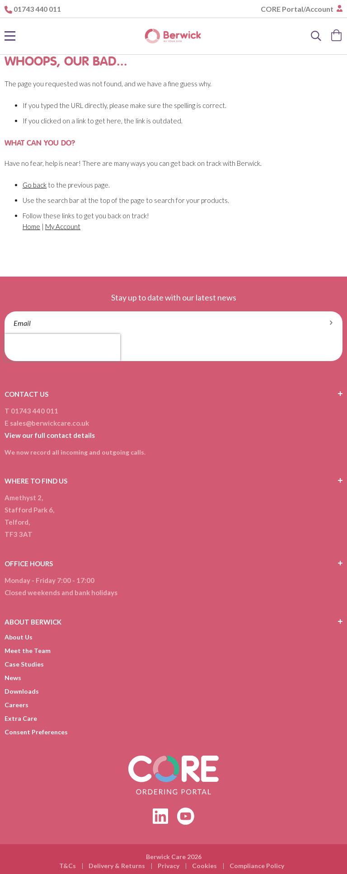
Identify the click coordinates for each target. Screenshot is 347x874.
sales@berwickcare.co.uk (49, 423)
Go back (35, 185)
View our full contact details (50, 435)
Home (31, 226)
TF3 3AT (19, 534)
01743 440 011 (37, 9)
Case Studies (24, 664)
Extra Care (21, 718)
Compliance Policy (257, 865)
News (13, 677)
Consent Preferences (36, 732)
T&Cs (67, 865)
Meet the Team (28, 650)
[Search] (316, 36)
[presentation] (62, 347)
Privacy (168, 865)
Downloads (22, 691)
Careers (16, 705)
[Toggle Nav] (10, 36)
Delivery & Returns (117, 865)
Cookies (204, 865)
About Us (19, 637)
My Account (62, 226)
